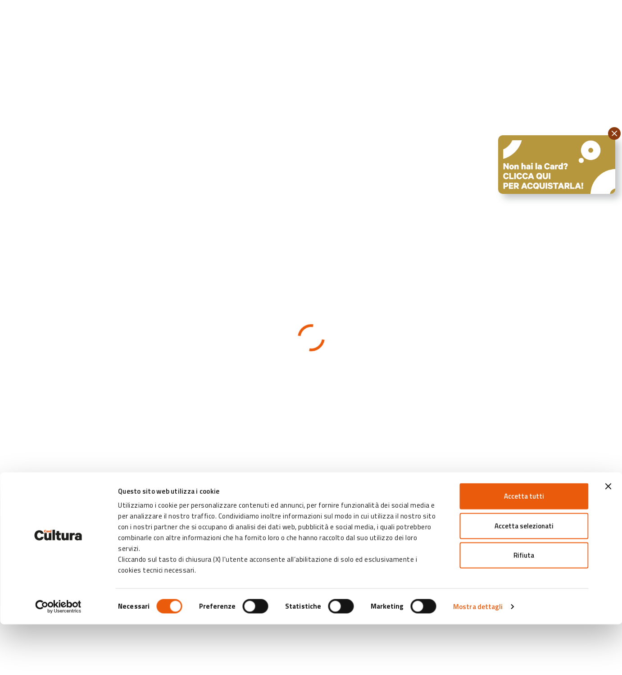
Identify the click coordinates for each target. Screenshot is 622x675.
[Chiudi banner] (608, 537)
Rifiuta (523, 606)
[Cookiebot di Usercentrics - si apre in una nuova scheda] (58, 657)
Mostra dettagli (478, 657)
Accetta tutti (524, 547)
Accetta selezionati (524, 576)
